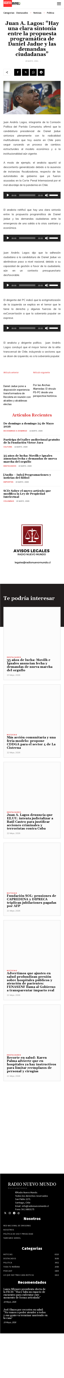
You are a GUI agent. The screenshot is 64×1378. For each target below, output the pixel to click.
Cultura (7, 491)
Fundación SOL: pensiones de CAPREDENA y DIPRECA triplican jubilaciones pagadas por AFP (31, 945)
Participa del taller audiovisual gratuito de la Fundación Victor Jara (31, 486)
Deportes (8, 526)
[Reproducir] (8, 195)
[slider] (27, 195)
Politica (50, 13)
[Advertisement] (32, 1158)
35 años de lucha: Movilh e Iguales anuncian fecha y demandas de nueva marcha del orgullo (30, 503)
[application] (32, 195)
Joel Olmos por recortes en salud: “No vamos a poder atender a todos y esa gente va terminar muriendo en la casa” (25, 1359)
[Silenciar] (46, 195)
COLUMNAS (8, 546)
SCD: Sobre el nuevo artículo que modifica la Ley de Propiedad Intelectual (27, 538)
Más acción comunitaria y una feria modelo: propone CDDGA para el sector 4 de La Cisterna (31, 787)
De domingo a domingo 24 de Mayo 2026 (28, 469)
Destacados (22, 13)
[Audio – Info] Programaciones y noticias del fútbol (27, 521)
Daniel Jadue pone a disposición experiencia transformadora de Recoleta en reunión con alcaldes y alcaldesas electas (17, 439)
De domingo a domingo (15, 475)
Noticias (37, 13)
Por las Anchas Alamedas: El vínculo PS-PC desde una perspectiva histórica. (45, 414)
